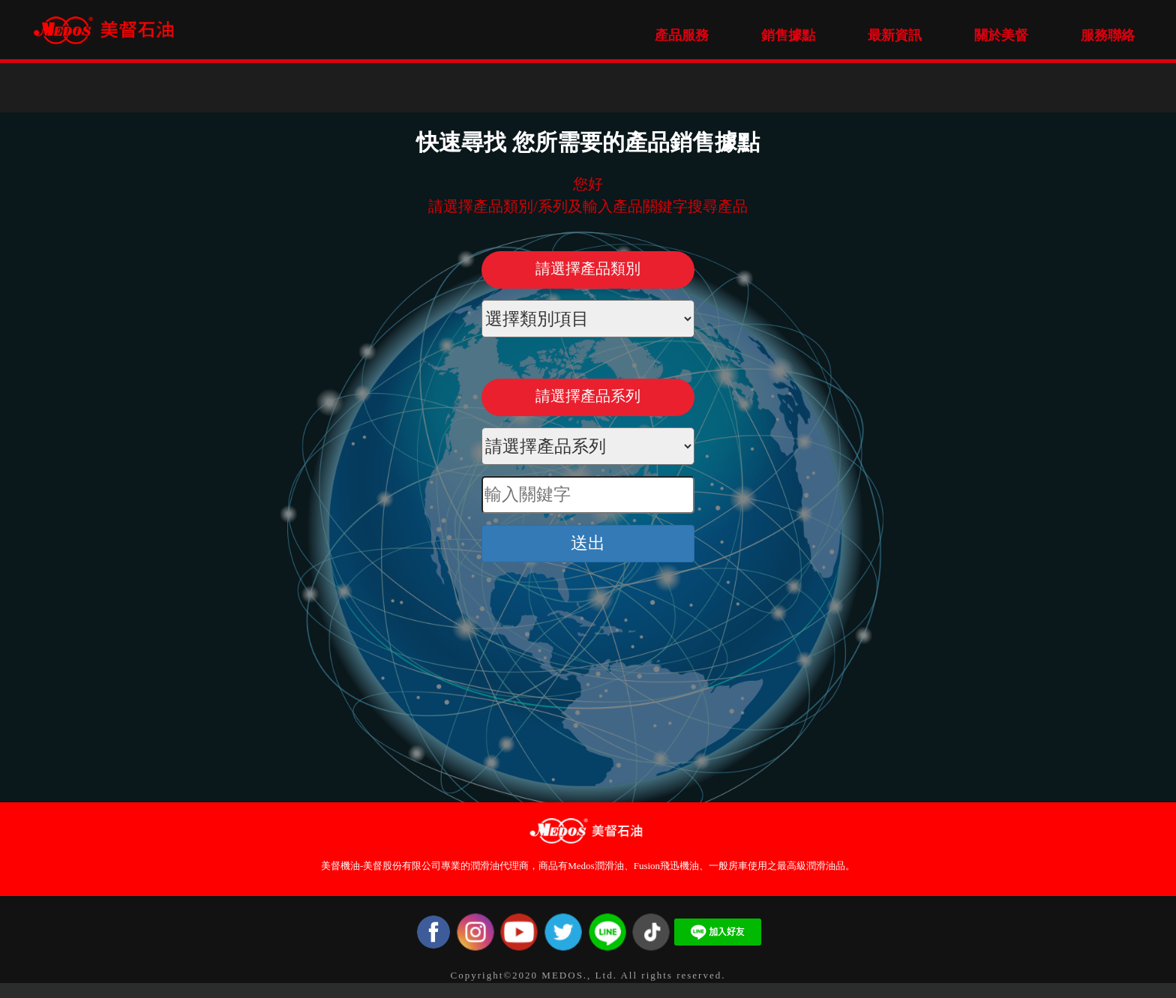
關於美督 (1001, 35)
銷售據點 (788, 35)
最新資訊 (895, 35)
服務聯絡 (1108, 35)
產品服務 (682, 35)
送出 (588, 543)
